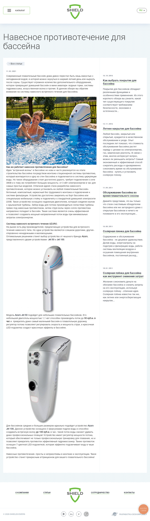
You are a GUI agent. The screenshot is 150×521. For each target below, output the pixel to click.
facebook (78, 514)
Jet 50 (51, 240)
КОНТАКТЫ (129, 493)
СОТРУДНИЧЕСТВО (100, 493)
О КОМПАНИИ (22, 493)
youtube (63, 514)
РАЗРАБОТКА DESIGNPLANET (133, 514)
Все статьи (15, 64)
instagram (86, 514)
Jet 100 (60, 240)
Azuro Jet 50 (21, 315)
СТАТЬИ (47, 493)
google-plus (71, 514)
